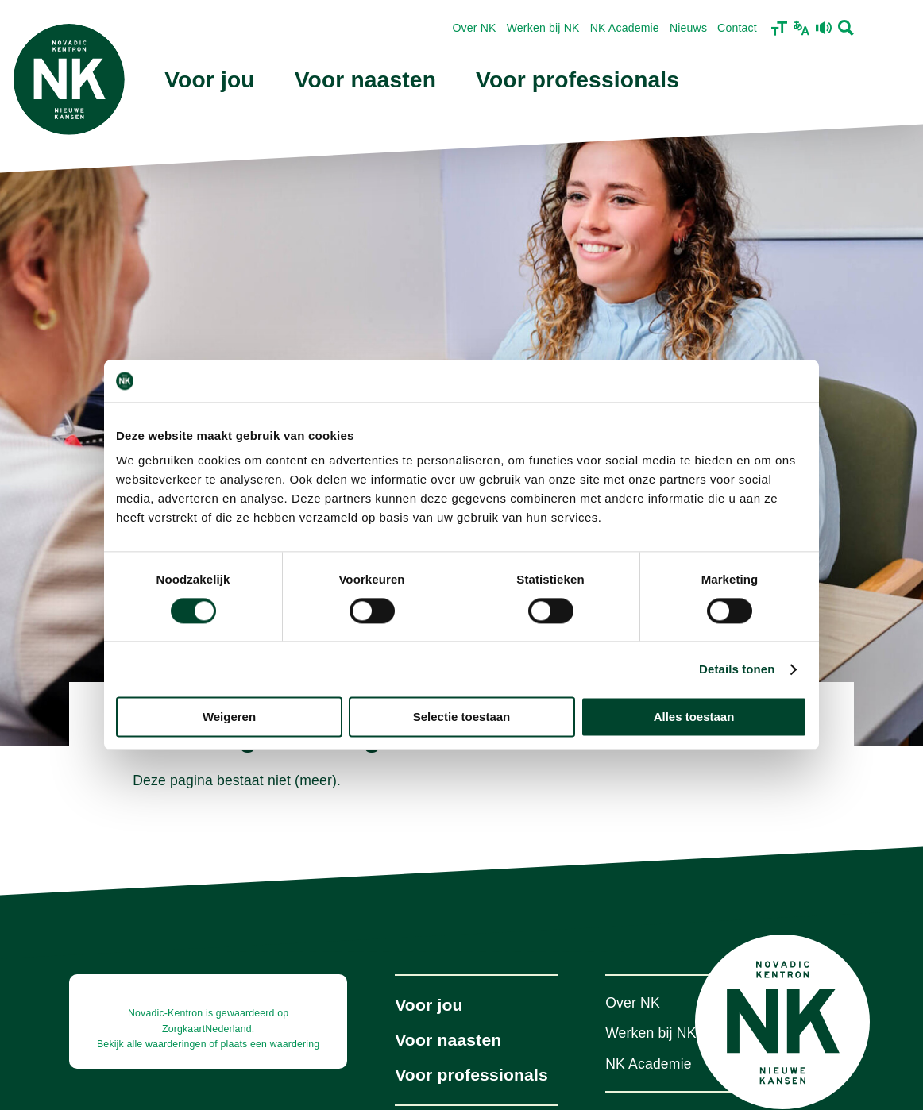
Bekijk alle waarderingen (152, 1044)
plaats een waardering (269, 1044)
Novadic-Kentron (165, 1013)
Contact (737, 27)
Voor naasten (365, 79)
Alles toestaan (694, 717)
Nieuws (688, 27)
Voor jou (209, 79)
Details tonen (736, 669)
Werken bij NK (543, 27)
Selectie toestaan (462, 717)
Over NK (474, 27)
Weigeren (229, 717)
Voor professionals (577, 79)
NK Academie (624, 27)
